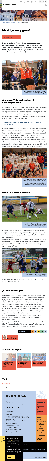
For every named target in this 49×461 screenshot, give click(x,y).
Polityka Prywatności (25, 449)
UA (43, 2)
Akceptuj (10, 457)
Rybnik (3, 383)
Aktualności (12, 22)
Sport (18, 22)
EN (40, 2)
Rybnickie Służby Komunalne (42, 433)
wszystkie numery (39, 439)
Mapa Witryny (33, 449)
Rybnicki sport (7, 383)
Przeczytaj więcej (11, 440)
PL (46, 2)
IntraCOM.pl (43, 457)
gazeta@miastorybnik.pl (15, 429)
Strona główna (6, 22)
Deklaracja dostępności (41, 449)
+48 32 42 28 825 (12, 427)
